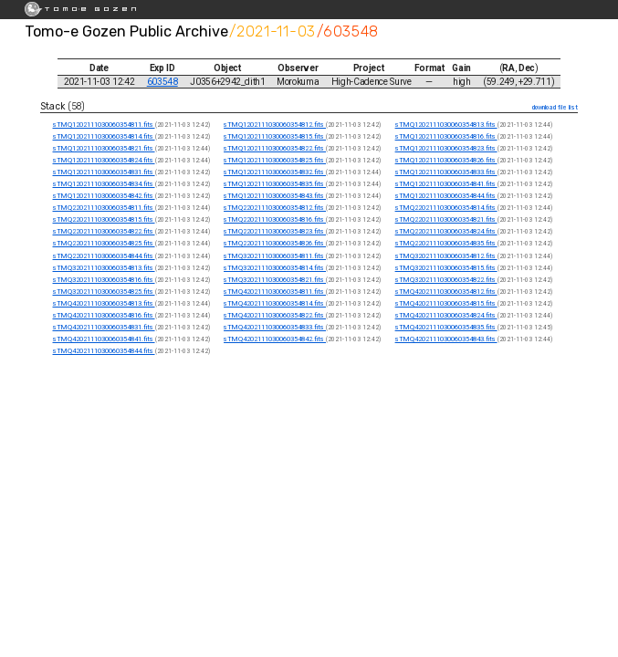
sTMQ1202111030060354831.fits (104, 172)
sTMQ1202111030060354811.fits (104, 124)
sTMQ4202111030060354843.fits (446, 339)
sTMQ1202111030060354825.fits (275, 160)
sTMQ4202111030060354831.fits (104, 327)
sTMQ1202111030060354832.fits (275, 172)
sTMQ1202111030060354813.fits (446, 124)
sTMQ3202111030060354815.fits (446, 268)
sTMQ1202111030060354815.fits (275, 136)
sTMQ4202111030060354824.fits (446, 315)
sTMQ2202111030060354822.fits (104, 231)
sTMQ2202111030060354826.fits (275, 243)
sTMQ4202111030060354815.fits (446, 303)
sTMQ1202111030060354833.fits (446, 172)
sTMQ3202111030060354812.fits (446, 256)
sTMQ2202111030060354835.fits (446, 243)
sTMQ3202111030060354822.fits (446, 280)
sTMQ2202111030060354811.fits (104, 207)
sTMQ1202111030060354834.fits (104, 184)
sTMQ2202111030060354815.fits (104, 219)
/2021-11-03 (272, 31)
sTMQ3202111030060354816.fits (104, 280)
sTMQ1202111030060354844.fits (446, 196)
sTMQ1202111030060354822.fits (275, 148)
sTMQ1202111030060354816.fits (446, 136)
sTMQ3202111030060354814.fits (275, 268)
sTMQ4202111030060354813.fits (104, 303)
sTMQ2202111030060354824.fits (446, 231)
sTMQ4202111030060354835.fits (446, 327)
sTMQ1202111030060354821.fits (104, 148)
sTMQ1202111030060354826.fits (446, 160)
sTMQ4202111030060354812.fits (446, 291)
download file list (555, 107)
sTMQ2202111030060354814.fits (446, 207)
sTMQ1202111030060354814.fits (104, 136)
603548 (162, 82)
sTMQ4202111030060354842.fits (275, 339)
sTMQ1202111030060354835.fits (275, 184)
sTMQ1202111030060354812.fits (275, 124)
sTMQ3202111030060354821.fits (275, 280)
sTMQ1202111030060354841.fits (446, 184)
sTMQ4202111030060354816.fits (104, 315)
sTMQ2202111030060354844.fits (104, 256)
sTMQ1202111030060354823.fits (446, 148)
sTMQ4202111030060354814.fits (275, 303)
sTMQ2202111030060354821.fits (446, 219)
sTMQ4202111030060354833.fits (275, 327)
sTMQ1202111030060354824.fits (104, 160)
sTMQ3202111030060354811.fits (275, 256)
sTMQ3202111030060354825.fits (104, 291)
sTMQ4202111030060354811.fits (275, 291)
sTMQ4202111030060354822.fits (275, 315)
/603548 (348, 31)
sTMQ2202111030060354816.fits (275, 219)
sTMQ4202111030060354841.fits (104, 339)
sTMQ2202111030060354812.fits (275, 207)
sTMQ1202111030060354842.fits (104, 196)
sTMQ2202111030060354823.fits (275, 231)
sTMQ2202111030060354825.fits (104, 243)
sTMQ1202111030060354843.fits (275, 196)
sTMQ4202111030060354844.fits (104, 351)
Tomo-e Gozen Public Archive (126, 31)
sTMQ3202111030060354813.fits (104, 268)
